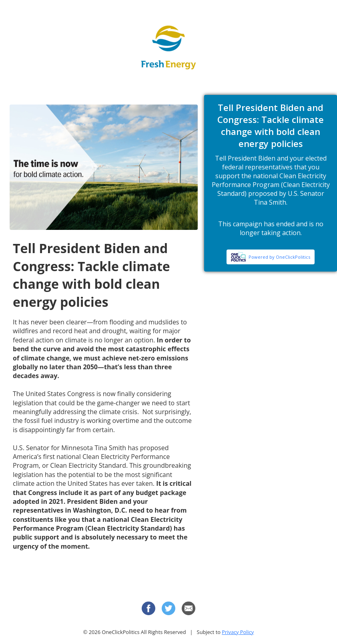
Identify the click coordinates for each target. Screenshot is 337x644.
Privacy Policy (238, 632)
